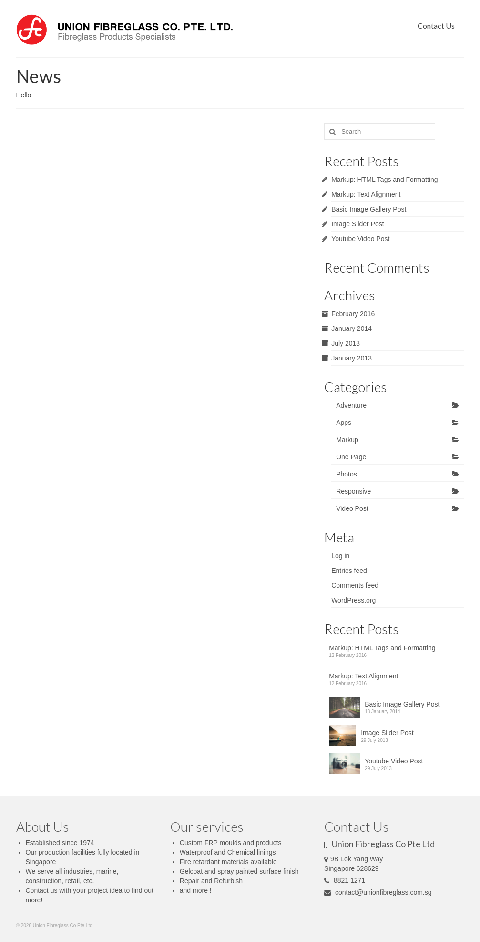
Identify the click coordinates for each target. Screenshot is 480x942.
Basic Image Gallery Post (368, 209)
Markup (347, 440)
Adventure (351, 405)
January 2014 (351, 328)
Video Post (352, 508)
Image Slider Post (357, 224)
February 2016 (353, 314)
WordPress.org (353, 600)
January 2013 (351, 358)
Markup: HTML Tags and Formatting (384, 179)
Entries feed (349, 570)
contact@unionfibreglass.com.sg (377, 892)
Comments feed (354, 585)
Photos (346, 474)
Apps (343, 422)
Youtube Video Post (360, 239)
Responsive (353, 491)
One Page (351, 457)
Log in (340, 556)
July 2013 (345, 343)
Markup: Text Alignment (365, 194)
